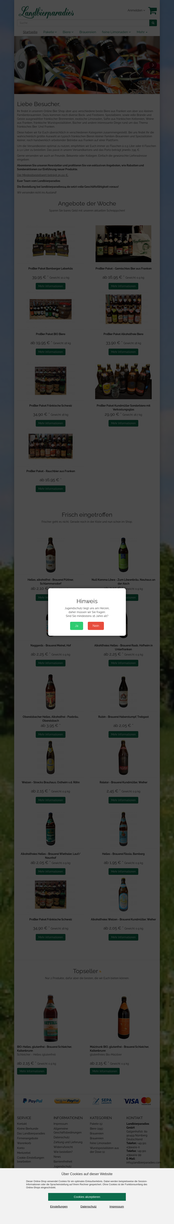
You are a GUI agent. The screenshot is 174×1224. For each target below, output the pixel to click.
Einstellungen (59, 1206)
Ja (76, 626)
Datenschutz (88, 1206)
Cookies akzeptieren (87, 1196)
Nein (96, 626)
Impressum (117, 1206)
